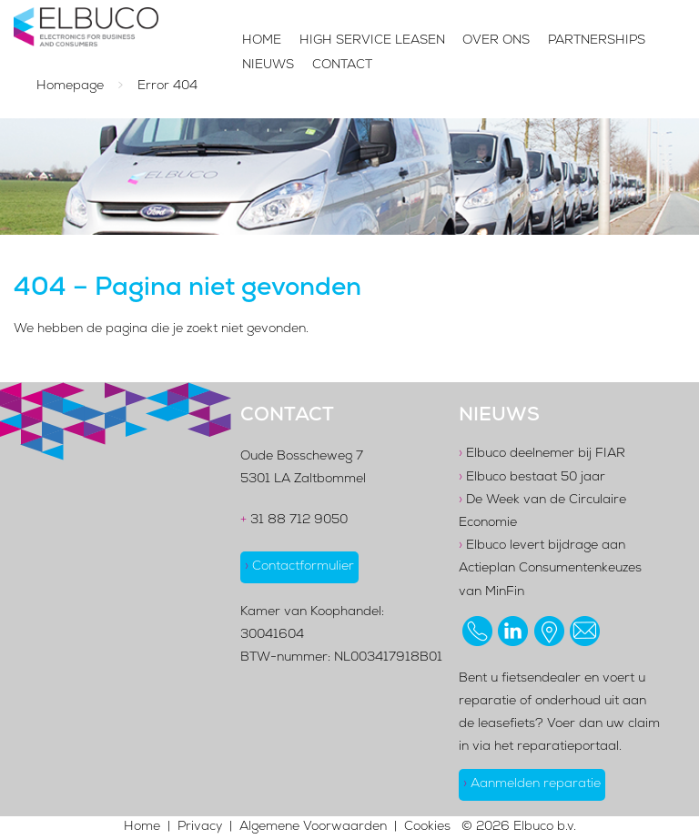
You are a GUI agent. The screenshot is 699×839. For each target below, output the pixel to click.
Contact (342, 65)
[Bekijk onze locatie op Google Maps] (549, 631)
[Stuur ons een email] (585, 631)
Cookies (427, 827)
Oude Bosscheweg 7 (301, 456)
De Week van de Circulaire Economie (542, 512)
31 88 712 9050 (294, 520)
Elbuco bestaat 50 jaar (532, 477)
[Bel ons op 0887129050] (477, 631)
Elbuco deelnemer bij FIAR (542, 454)
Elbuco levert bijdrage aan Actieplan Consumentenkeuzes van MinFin (550, 569)
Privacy (199, 827)
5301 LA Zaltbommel (303, 479)
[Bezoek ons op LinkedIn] (513, 631)
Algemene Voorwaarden (313, 827)
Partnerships (596, 41)
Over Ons (496, 41)
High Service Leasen (372, 41)
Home (261, 41)
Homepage (70, 86)
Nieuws (268, 65)
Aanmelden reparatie (532, 784)
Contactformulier (299, 567)
